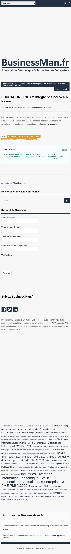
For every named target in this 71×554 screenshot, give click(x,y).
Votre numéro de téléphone (14, 246)
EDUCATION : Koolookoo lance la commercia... (55, 156)
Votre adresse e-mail (11, 236)
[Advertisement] (35, 31)
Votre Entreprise (9, 218)
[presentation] (22, 261)
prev (58, 89)
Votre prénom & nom (11, 227)
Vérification (6, 255)
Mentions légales (56, 536)
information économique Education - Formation (19, 139)
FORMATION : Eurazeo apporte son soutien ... (13, 155)
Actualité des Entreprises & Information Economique (21, 107)
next (65, 89)
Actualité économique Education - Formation (23, 136)
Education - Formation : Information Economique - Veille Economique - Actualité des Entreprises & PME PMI (35, 84)
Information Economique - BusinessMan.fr (30, 549)
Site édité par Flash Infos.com (13, 183)
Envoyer (6, 273)
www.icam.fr (52, 124)
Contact (6, 537)
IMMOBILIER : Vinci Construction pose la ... (35, 155)
